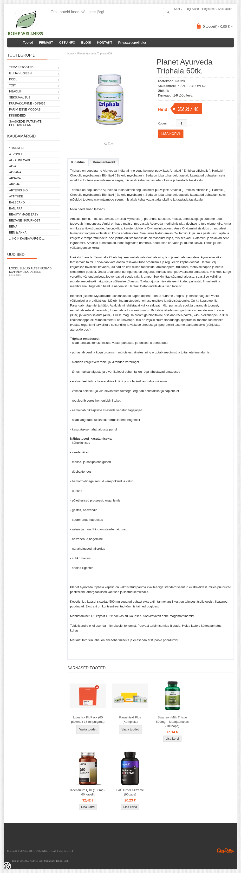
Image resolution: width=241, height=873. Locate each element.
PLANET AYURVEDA (192, 86)
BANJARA (15, 208)
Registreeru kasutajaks (217, 9)
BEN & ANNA (17, 232)
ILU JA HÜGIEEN (20, 73)
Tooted (28, 42)
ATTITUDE (16, 196)
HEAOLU (15, 91)
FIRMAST (46, 42)
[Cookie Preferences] (6, 866)
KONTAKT (104, 42)
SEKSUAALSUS (19, 97)
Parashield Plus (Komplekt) (130, 719)
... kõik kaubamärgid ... (27, 238)
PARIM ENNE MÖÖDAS (24, 109)
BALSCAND (17, 202)
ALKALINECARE (20, 160)
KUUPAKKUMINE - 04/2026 (27, 103)
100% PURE (17, 148)
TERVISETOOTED (21, 67)
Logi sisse (192, 9)
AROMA (14, 184)
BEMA (13, 226)
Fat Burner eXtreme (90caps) (130, 792)
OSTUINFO (67, 42)
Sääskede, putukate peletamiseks (25, 123)
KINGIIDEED (17, 115)
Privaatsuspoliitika (132, 42)
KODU (13, 79)
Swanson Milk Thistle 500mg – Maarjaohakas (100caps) (172, 722)
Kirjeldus (78, 162)
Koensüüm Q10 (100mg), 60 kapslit (87, 792)
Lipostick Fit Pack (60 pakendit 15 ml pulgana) (88, 719)
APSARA (15, 178)
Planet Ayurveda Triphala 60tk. (95, 53)
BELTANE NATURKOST (24, 220)
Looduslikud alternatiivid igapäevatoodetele (33, 271)
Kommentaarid (104, 162)
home (70, 53)
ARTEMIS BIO (18, 190)
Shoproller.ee (225, 850)
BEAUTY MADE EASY (23, 214)
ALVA (12, 166)
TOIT (12, 85)
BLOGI (86, 42)
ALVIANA (15, 172)
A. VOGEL (16, 154)
